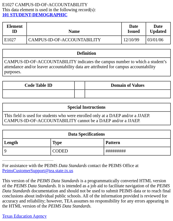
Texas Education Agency (24, 216)
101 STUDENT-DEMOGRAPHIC (34, 14)
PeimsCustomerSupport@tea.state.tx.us (37, 170)
